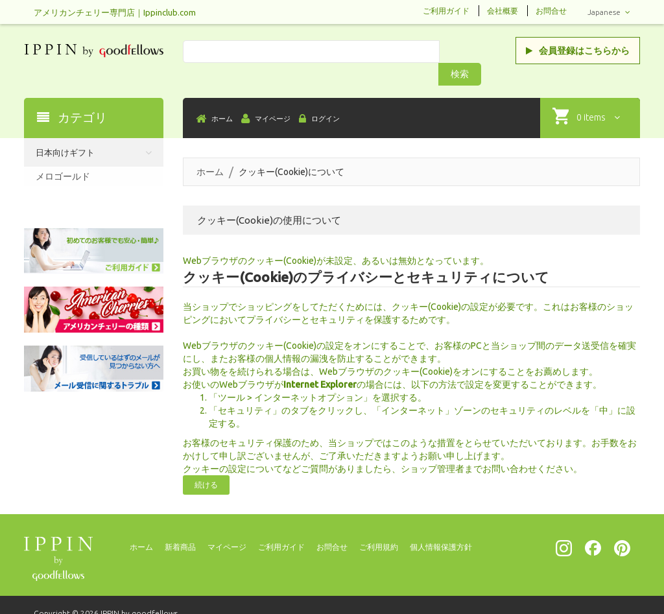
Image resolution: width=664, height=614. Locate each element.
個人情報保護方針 (441, 525)
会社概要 (502, 10)
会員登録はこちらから (578, 50)
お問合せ (551, 10)
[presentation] (581, 593)
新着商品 (180, 525)
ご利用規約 (378, 525)
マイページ (227, 525)
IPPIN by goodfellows (139, 591)
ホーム (210, 150)
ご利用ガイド (446, 10)
